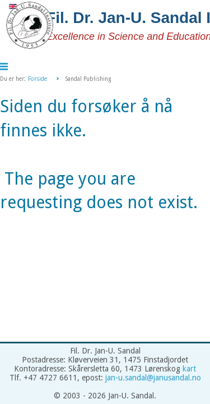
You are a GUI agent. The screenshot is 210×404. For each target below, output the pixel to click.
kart (189, 368)
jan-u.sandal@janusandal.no (153, 377)
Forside (37, 79)
